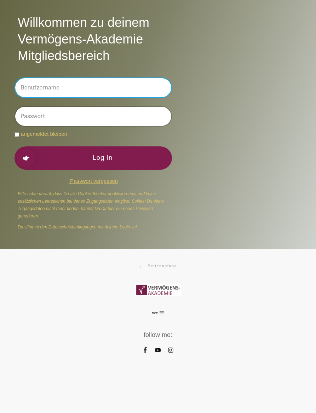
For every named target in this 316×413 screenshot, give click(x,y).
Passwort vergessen (93, 181)
